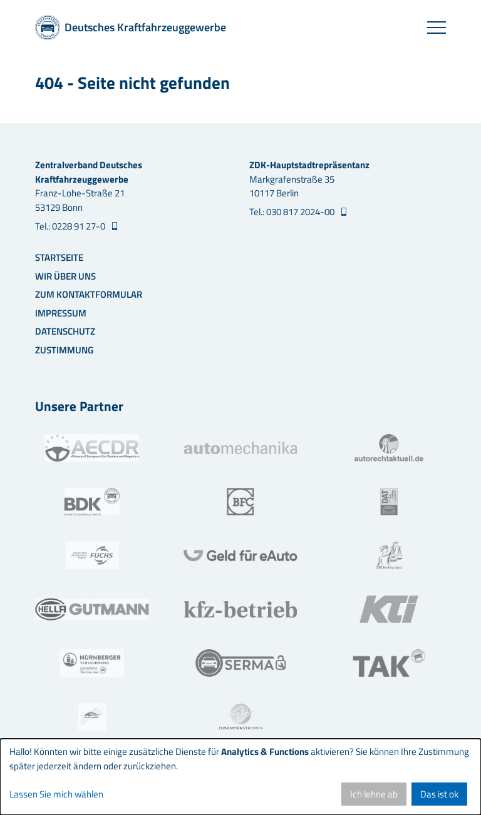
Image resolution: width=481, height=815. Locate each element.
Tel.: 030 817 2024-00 (292, 212)
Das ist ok (439, 794)
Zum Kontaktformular (88, 294)
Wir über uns (65, 276)
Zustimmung (64, 350)
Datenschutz (65, 331)
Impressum (60, 313)
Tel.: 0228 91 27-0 (71, 226)
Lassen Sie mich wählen (56, 794)
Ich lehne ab (374, 794)
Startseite (59, 257)
